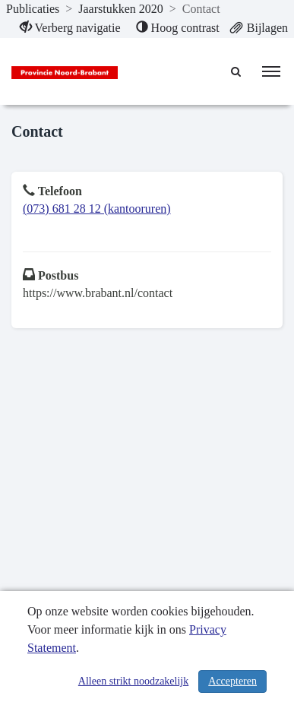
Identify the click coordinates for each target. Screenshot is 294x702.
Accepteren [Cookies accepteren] (232, 681)
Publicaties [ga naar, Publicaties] (32, 8)
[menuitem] (70, 28)
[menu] (271, 71)
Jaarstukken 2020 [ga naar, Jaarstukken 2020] (120, 8)
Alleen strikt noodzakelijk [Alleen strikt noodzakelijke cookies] (133, 681)
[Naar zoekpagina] (237, 71)
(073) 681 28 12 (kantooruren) (97, 208)
